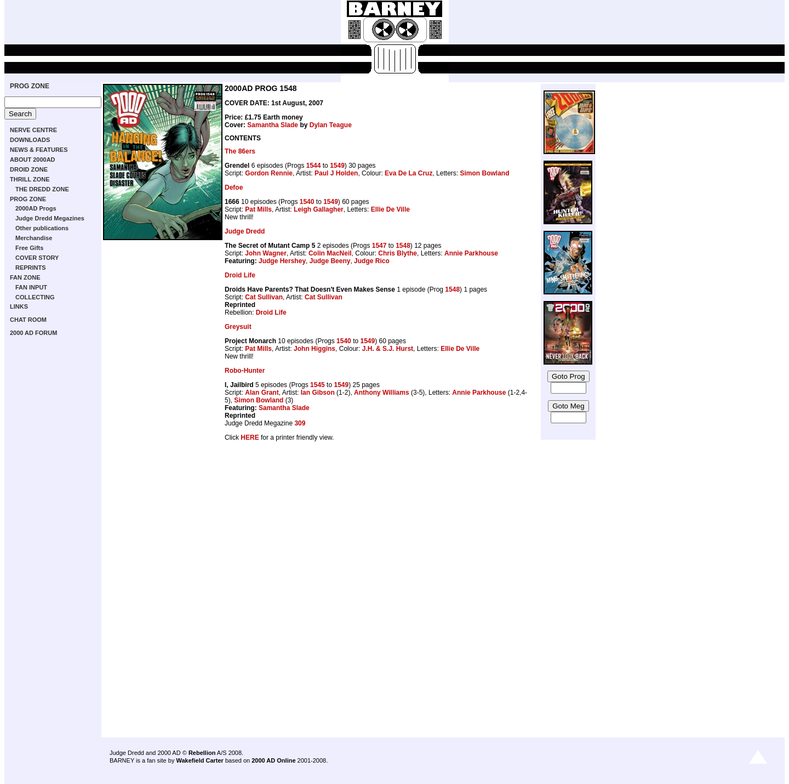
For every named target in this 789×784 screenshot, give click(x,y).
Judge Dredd (245, 231)
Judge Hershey (282, 261)
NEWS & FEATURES (39, 149)
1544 (313, 165)
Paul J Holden (336, 173)
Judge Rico (372, 261)
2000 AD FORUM (33, 332)
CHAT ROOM (28, 319)
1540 (307, 202)
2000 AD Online (273, 760)
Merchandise (33, 238)
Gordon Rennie (269, 173)
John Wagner (266, 253)
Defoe (234, 187)
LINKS (19, 306)
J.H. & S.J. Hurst (387, 349)
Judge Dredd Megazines (49, 218)
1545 (317, 385)
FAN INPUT (31, 287)
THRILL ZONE (30, 179)
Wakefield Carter (199, 760)
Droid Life (240, 275)
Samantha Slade (272, 125)
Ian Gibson (318, 392)
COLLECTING (35, 297)
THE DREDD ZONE (42, 189)
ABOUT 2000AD (32, 159)
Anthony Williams (381, 392)
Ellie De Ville (390, 209)
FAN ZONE (25, 277)
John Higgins (314, 349)
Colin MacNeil (330, 253)
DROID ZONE (29, 169)
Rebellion (202, 752)
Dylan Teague (331, 125)
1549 (337, 165)
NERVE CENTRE (33, 130)
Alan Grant (261, 392)
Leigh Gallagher (319, 209)
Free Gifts (29, 248)
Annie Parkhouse (471, 253)
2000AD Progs (35, 208)
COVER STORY (37, 257)
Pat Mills (258, 209)
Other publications (41, 228)
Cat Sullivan (264, 297)
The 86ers (240, 151)
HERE (250, 437)
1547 (379, 245)
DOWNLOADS (30, 140)
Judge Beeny (330, 261)
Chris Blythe (397, 253)
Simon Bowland (484, 173)
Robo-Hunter (245, 370)
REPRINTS (30, 267)
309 (299, 423)
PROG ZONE (29, 86)
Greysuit (238, 327)
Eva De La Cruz (408, 173)
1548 (403, 245)
